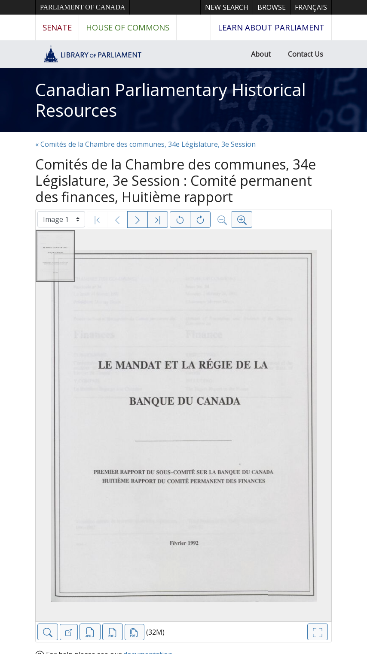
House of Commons (127, 27)
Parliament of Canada (82, 7)
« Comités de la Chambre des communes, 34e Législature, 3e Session (145, 144)
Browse (271, 7)
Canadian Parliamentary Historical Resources (170, 100)
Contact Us (305, 54)
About (261, 54)
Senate (57, 27)
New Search (226, 7)
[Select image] (61, 219)
